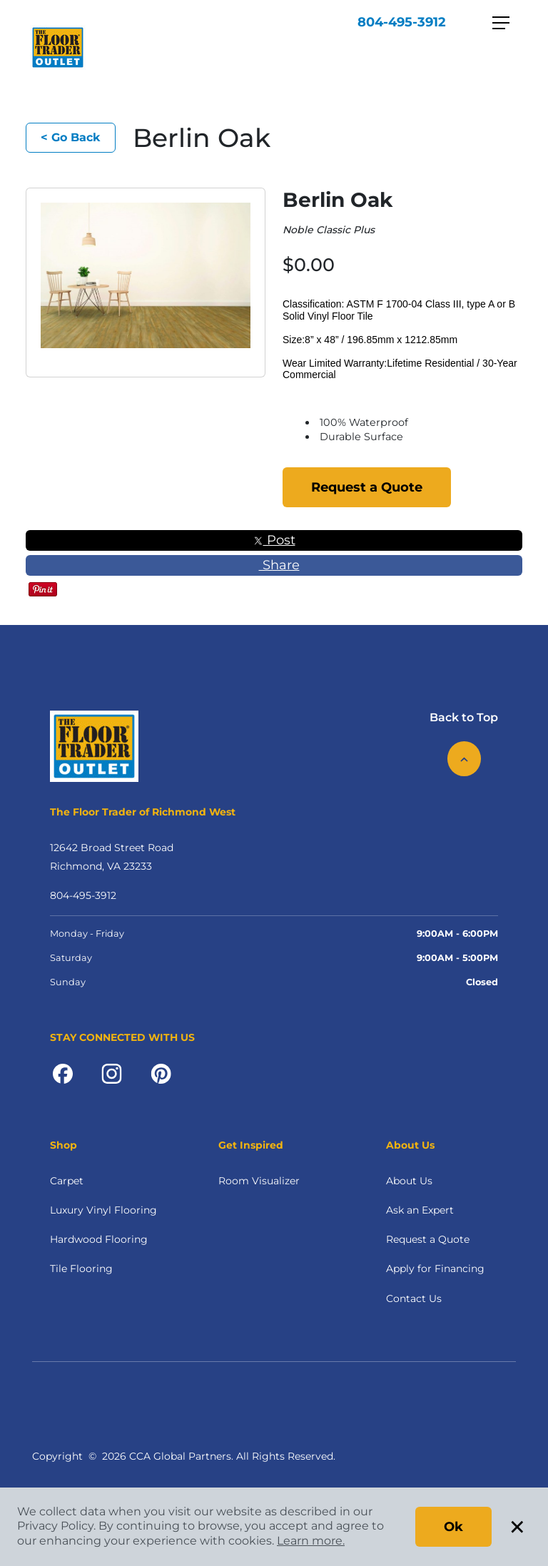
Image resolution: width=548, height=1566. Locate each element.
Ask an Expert (420, 1210)
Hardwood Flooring (99, 1239)
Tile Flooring (81, 1268)
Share (274, 565)
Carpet (66, 1180)
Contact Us (414, 1298)
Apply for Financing (435, 1268)
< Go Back (71, 137)
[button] (138, 369)
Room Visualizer (259, 1180)
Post (274, 540)
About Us (409, 1180)
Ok (453, 1527)
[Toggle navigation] (501, 22)
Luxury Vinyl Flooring (103, 1210)
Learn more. (311, 1540)
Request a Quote (366, 487)
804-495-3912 (401, 22)
